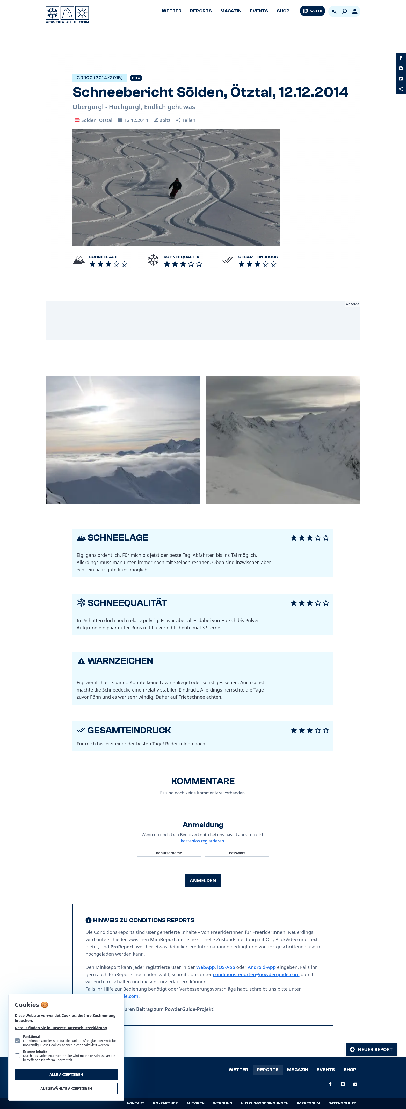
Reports (201, 11)
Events (259, 11)
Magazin (230, 11)
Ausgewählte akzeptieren (66, 1088)
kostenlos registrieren (202, 841)
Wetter (172, 11)
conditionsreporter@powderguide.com (256, 974)
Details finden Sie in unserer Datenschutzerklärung (61, 1027)
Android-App (262, 967)
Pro (136, 78)
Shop (283, 11)
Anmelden (203, 880)
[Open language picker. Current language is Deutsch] (334, 11)
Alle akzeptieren (66, 1074)
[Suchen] (344, 11)
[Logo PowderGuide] (67, 14)
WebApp (205, 967)
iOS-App (226, 967)
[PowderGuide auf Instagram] (401, 68)
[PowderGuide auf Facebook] (401, 58)
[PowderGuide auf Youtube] (401, 79)
